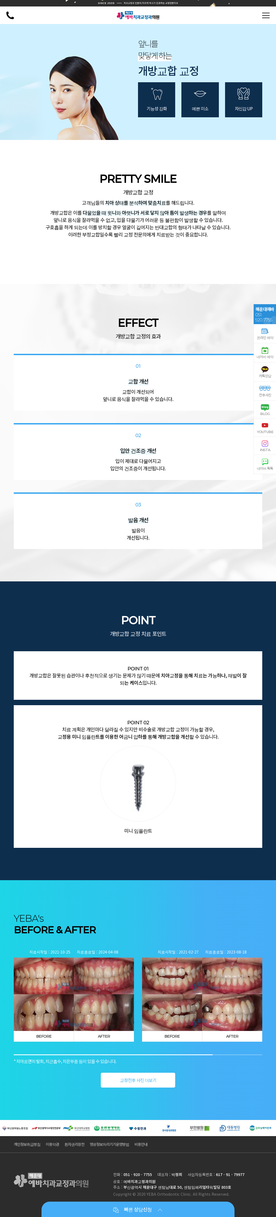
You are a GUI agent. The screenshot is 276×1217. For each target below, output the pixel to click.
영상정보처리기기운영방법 (109, 1144)
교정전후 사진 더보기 (138, 1080)
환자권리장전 (74, 1144)
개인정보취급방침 (27, 1144)
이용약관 (52, 1144)
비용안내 (140, 1144)
